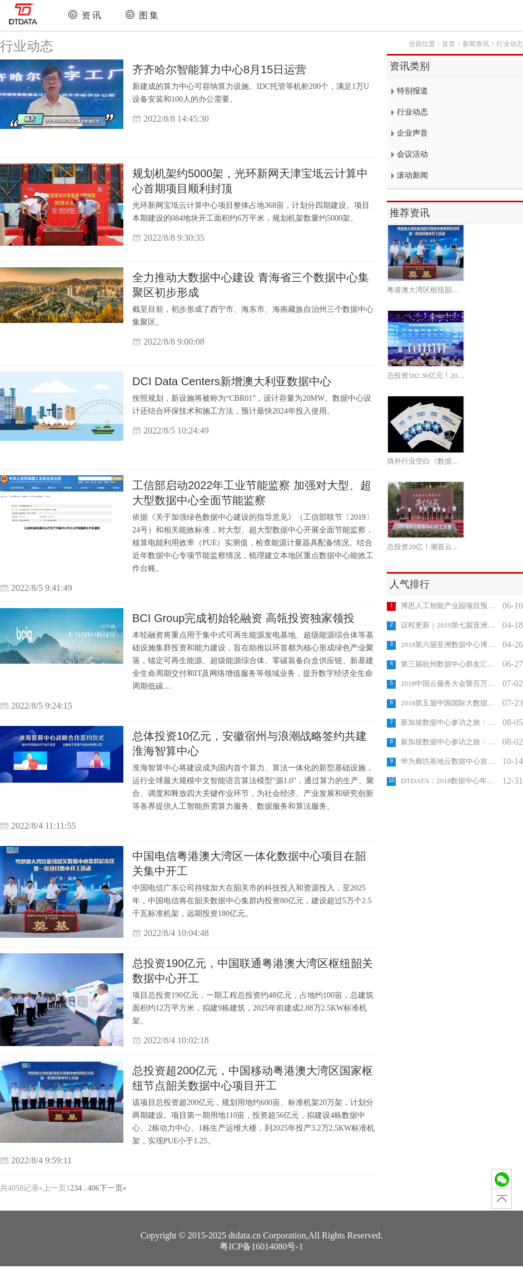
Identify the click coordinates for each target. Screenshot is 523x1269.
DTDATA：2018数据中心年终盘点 (450, 781)
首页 (448, 44)
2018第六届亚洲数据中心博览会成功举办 (450, 644)
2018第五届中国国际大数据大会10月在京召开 (450, 703)
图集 (149, 15)
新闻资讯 (475, 44)
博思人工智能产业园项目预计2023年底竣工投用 (450, 605)
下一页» (113, 1188)
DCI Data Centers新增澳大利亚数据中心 (231, 381)
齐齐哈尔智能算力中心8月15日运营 (219, 69)
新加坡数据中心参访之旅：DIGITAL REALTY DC (450, 722)
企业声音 (412, 133)
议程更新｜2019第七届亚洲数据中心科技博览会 (450, 625)
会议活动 (412, 154)
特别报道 (412, 91)
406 (93, 1188)
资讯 (92, 15)
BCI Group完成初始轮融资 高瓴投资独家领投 (243, 618)
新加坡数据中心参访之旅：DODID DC (450, 742)
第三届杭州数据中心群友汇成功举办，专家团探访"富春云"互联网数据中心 (450, 664)
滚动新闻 (412, 175)
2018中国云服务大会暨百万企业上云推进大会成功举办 (450, 683)
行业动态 (26, 46)
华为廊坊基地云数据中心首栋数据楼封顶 (450, 761)
